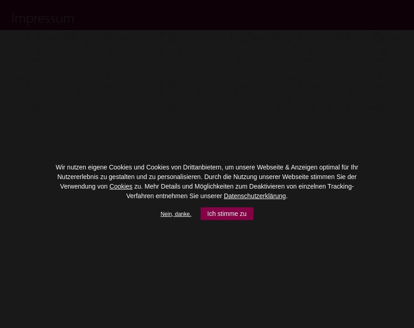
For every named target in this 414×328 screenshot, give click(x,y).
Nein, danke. (175, 214)
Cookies (121, 186)
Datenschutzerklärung (255, 196)
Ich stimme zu (227, 213)
